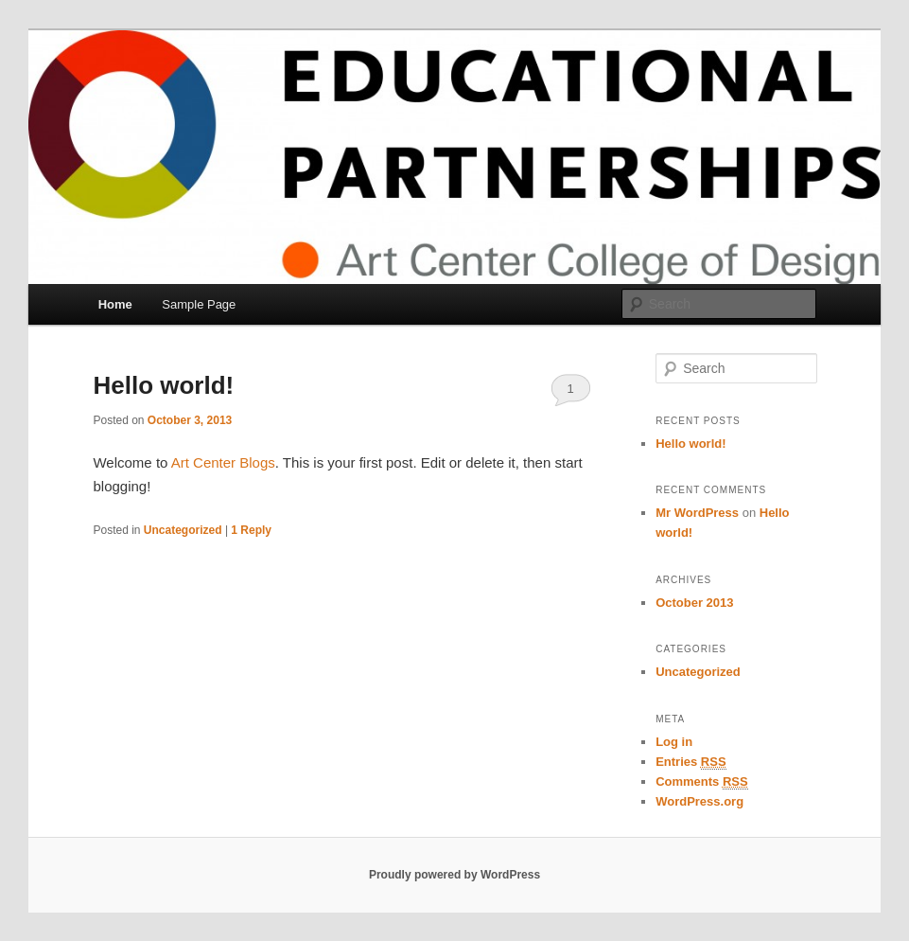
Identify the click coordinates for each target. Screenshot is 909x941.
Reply (251, 530)
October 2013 (694, 602)
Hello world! (163, 385)
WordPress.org (699, 801)
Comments (702, 782)
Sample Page (199, 304)
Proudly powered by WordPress (454, 874)
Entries (690, 762)
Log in (674, 742)
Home (115, 304)
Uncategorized (183, 530)
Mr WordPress (697, 513)
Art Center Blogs (223, 462)
